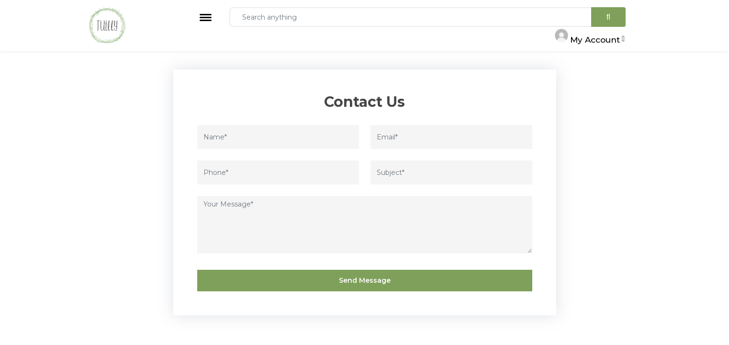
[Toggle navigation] (206, 17)
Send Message (365, 280)
